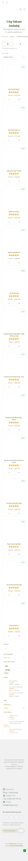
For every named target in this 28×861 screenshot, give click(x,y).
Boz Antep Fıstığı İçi (14, 89)
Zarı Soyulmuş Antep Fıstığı (14, 585)
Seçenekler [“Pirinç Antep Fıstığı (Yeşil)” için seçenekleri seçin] (9, 554)
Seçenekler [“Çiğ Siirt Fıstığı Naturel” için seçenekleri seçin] (9, 262)
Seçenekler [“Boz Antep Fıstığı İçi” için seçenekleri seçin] (9, 99)
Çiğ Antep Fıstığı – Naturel (14, 171)
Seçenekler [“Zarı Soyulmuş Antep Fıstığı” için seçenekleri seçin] (9, 595)
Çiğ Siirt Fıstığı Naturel (14, 252)
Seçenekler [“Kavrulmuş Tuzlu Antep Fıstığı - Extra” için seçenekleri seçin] (9, 386)
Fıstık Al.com (12, 844)
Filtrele (6, 673)
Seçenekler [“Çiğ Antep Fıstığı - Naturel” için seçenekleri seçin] (9, 181)
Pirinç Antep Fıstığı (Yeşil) (14, 544)
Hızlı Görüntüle (19, 99)
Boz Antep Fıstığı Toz (14, 130)
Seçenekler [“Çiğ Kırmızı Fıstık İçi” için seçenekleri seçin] (9, 221)
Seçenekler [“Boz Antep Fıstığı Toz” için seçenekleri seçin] (9, 140)
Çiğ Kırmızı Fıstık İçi (14, 211)
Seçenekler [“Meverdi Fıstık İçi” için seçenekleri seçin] (9, 635)
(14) (14, 708)
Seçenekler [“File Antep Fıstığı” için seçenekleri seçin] (9, 303)
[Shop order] (14, 57)
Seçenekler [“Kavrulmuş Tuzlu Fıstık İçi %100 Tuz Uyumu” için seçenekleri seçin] (9, 472)
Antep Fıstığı (7, 657)
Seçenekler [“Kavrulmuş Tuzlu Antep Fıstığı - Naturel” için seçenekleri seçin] (9, 429)
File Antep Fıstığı (14, 293)
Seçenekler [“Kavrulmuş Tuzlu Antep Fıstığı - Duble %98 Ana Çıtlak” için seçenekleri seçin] (9, 346)
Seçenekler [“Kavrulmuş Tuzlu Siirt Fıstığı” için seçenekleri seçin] (9, 513)
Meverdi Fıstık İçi (14, 625)
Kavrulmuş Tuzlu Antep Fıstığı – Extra (14, 377)
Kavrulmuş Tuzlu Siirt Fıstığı (14, 503)
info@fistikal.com (10, 805)
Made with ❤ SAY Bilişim (16, 846)
